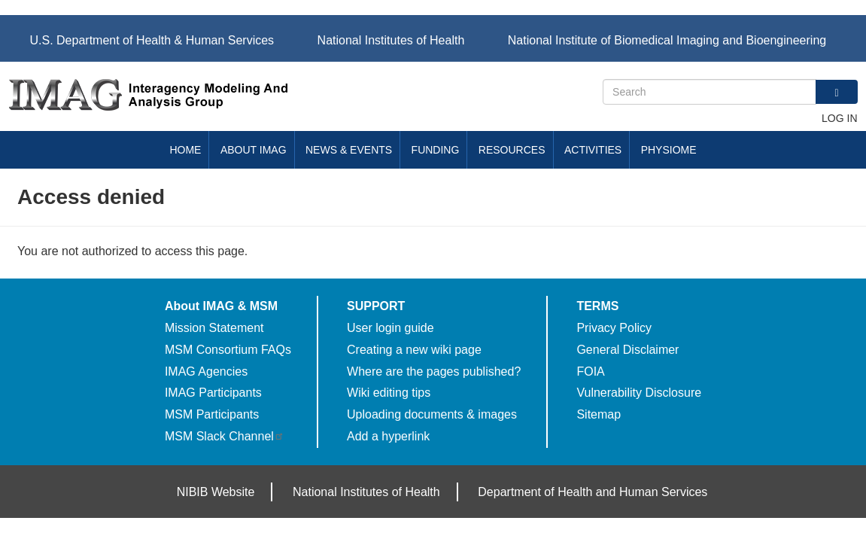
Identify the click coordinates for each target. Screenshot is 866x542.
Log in (839, 118)
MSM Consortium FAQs (228, 349)
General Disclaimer (627, 349)
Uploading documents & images (432, 414)
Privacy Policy (614, 327)
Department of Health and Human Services (592, 492)
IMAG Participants (213, 392)
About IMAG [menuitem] (253, 150)
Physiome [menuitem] (669, 150)
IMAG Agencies (206, 371)
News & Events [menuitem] (348, 150)
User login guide (390, 327)
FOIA (590, 371)
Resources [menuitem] (512, 150)
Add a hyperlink (388, 436)
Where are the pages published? (434, 371)
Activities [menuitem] (592, 150)
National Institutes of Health (391, 40)
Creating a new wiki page (414, 349)
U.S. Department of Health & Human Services (152, 40)
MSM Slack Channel (224, 436)
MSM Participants (212, 414)
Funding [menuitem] (436, 150)
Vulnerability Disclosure (638, 392)
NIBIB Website (216, 492)
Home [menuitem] (185, 150)
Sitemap (598, 414)
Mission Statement (214, 327)
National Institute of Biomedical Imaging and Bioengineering (667, 40)
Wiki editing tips (388, 392)
